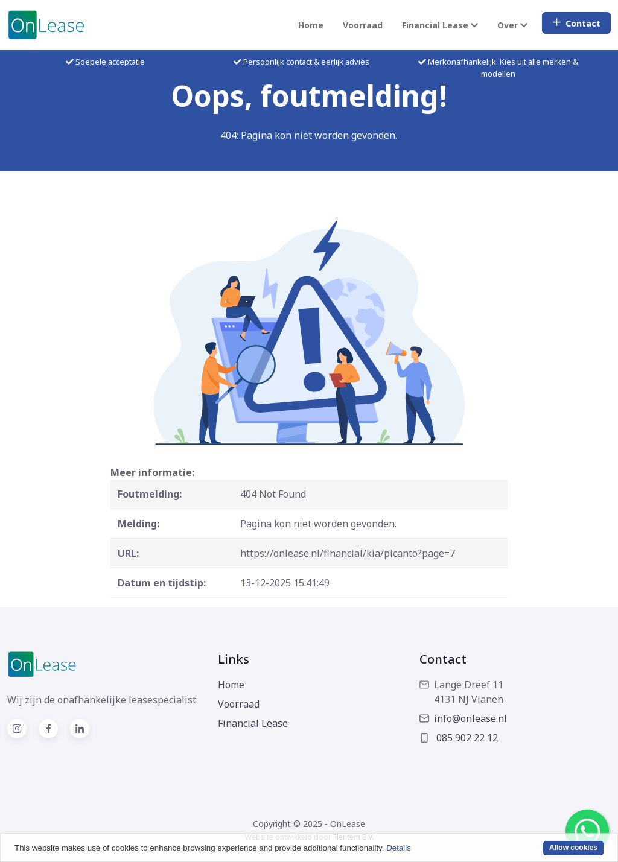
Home (310, 25)
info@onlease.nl (463, 718)
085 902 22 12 (458, 737)
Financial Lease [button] (440, 25)
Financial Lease (253, 723)
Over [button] (512, 25)
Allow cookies (573, 847)
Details (398, 847)
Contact (576, 23)
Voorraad (363, 25)
